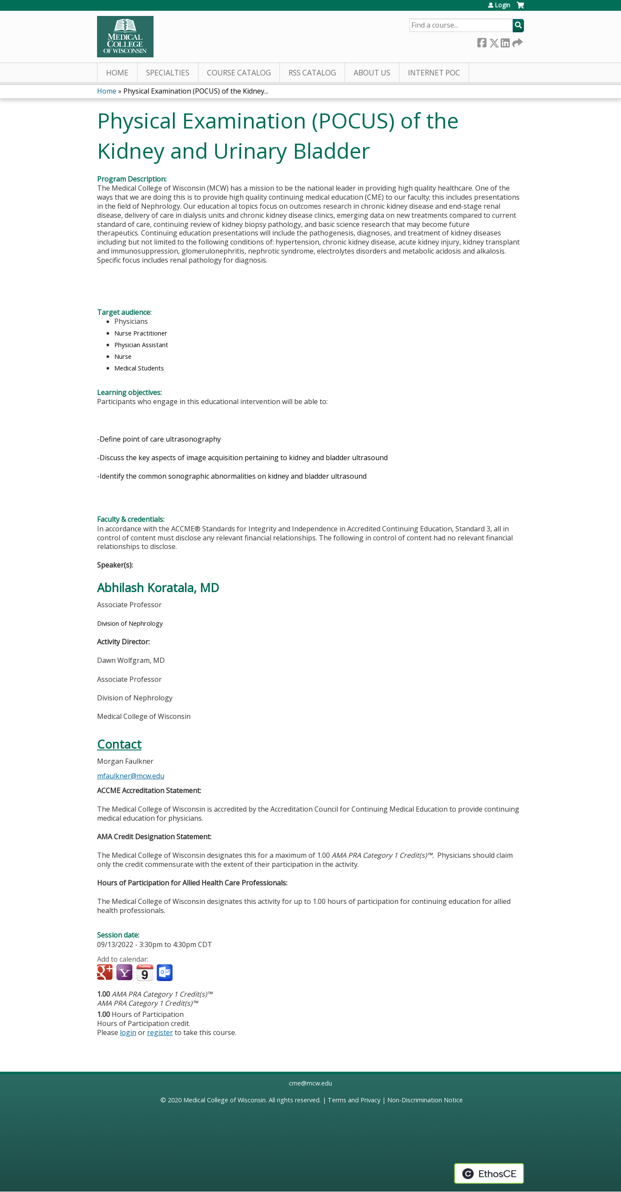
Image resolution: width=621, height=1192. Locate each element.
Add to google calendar (106, 973)
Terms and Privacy (354, 1100)
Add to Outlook (165, 973)
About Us (372, 73)
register (160, 1032)
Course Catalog (239, 73)
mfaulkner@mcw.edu (130, 776)
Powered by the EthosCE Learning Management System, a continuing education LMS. (489, 1173)
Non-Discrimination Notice (425, 1100)
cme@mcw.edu (310, 1083)
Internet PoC (434, 73)
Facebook (481, 41)
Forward (516, 41)
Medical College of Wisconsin (224, 1100)
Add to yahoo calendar (125, 973)
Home (117, 73)
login (128, 1032)
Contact (119, 744)
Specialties (167, 73)
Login (502, 5)
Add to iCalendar (145, 972)
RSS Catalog (312, 73)
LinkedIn (505, 41)
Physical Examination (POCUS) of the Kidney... (195, 91)
